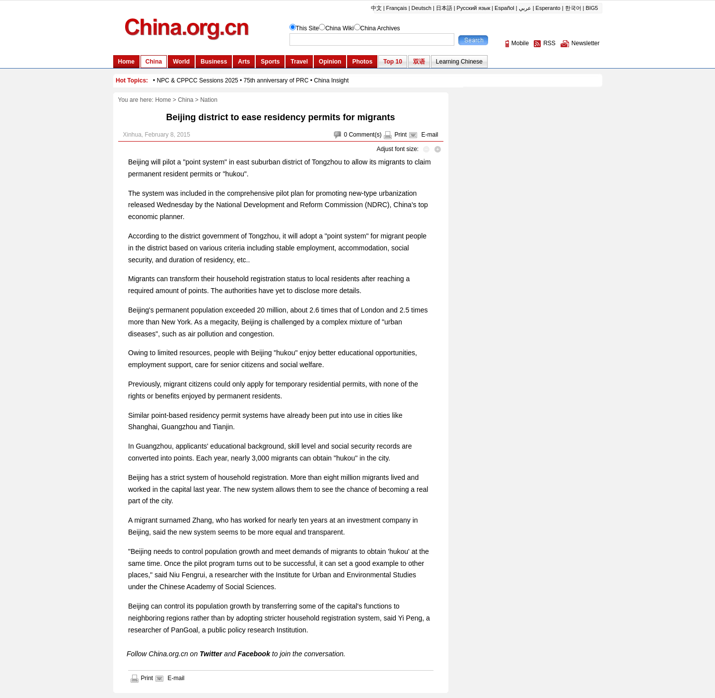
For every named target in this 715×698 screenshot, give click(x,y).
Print (400, 134)
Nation (208, 99)
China (185, 99)
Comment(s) (365, 134)
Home (163, 99)
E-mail (429, 134)
